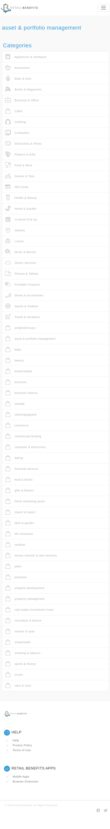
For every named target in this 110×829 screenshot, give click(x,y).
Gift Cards (17, 187)
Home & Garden (20, 209)
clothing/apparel (20, 414)
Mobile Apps (17, 776)
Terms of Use (18, 750)
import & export (20, 512)
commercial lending (23, 436)
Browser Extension (22, 781)
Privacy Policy (19, 745)
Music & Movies (20, 252)
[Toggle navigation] (103, 8)
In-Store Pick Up (21, 219)
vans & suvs (18, 685)
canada (15, 404)
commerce (17, 425)
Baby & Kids (18, 78)
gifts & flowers (19, 490)
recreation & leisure (23, 620)
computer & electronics (25, 447)
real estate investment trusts (29, 610)
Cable (14, 111)
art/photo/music (20, 328)
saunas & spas (20, 631)
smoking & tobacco (22, 653)
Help (12, 740)
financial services (21, 469)
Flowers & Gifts (20, 154)
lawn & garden (19, 523)
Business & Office (22, 100)
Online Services (20, 263)
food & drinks (19, 479)
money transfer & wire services (31, 555)
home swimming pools (25, 501)
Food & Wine (18, 165)
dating (14, 458)
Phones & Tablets (21, 274)
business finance (21, 393)
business (16, 382)
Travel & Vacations (22, 317)
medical (15, 545)
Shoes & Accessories (24, 295)
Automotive (17, 68)
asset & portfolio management (30, 339)
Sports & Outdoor (21, 306)
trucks (14, 675)
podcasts (16, 577)
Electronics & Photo (23, 143)
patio (13, 566)
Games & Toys (19, 176)
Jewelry (15, 230)
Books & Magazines (23, 89)
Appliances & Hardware (26, 57)
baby (13, 349)
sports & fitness (20, 664)
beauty (14, 360)
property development (24, 588)
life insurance (19, 534)
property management (25, 599)
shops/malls (18, 642)
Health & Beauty (21, 198)
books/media (18, 371)
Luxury (14, 241)
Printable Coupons (22, 284)
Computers (17, 133)
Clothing (15, 122)
